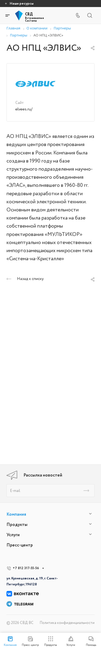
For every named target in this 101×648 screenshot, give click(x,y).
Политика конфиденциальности (67, 622)
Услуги (13, 535)
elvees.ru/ (24, 109)
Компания (16, 514)
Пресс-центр (19, 545)
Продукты (16, 524)
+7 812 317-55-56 (26, 568)
